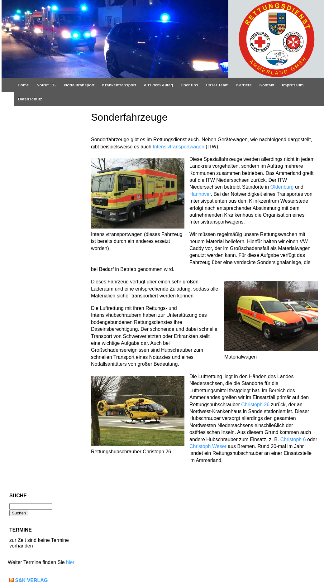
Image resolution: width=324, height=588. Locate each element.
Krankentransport (119, 85)
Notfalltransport (79, 85)
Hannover (200, 194)
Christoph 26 (255, 404)
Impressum (292, 85)
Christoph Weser (207, 446)
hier (70, 562)
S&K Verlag (31, 580)
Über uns (189, 85)
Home (23, 85)
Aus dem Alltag (158, 85)
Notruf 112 (46, 85)
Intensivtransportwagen (178, 146)
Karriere (244, 85)
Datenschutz (30, 99)
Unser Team (217, 85)
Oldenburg (282, 187)
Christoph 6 (293, 439)
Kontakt (267, 85)
